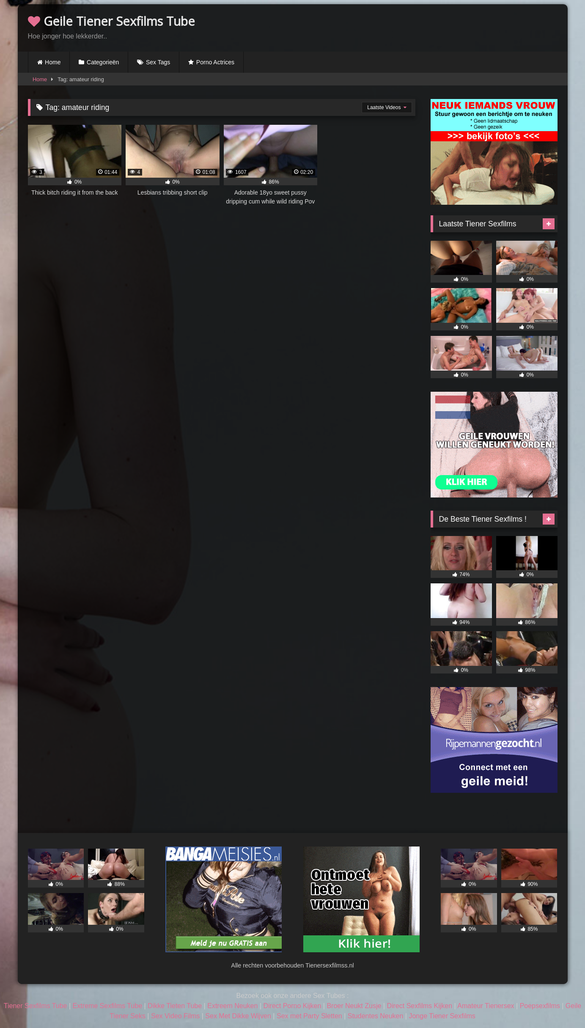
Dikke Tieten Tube (175, 1005)
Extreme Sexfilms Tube (108, 1005)
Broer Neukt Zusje (354, 1005)
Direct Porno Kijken (292, 1005)
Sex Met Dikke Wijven (238, 1016)
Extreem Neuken (232, 1005)
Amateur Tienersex (485, 1005)
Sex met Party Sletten (309, 1016)
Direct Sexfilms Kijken (419, 1005)
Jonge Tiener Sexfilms (442, 1016)
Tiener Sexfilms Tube (35, 1005)
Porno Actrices (215, 62)
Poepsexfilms (540, 1005)
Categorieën (103, 62)
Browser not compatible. (459, 26)
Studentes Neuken (376, 1016)
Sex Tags (158, 62)
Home (52, 62)
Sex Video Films (175, 1016)
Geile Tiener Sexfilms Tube (111, 21)
